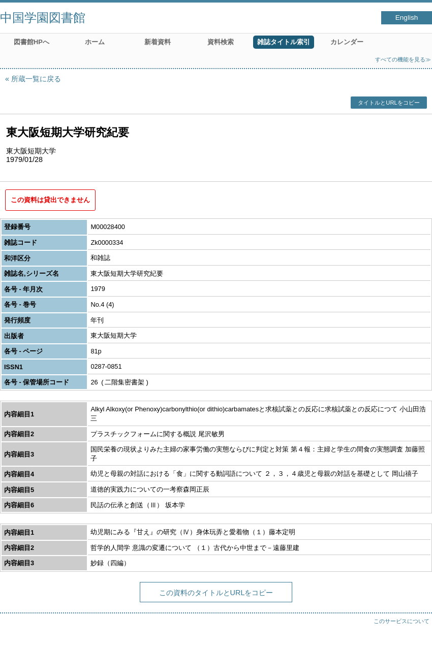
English (406, 17)
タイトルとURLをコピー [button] (388, 103)
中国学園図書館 (42, 17)
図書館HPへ (31, 42)
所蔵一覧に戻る (36, 79)
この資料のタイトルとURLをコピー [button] (216, 593)
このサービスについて (401, 621)
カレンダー (346, 42)
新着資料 (157, 42)
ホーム (95, 42)
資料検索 (220, 42)
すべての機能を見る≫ (403, 59)
